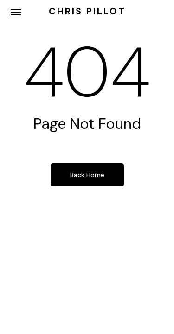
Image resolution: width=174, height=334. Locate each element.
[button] (16, 11)
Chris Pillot (87, 11)
